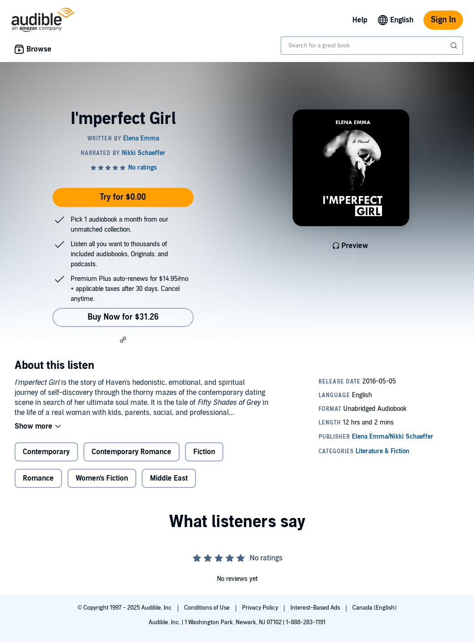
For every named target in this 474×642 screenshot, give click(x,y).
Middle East (169, 478)
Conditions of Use (207, 607)
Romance (38, 478)
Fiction (204, 451)
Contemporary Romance (131, 451)
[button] (123, 339)
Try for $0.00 (123, 197)
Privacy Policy (260, 607)
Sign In (443, 20)
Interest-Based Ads (315, 607)
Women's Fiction (102, 478)
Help (359, 20)
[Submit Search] (455, 45)
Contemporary (46, 451)
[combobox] (372, 45)
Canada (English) (374, 607)
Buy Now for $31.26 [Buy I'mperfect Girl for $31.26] (123, 317)
